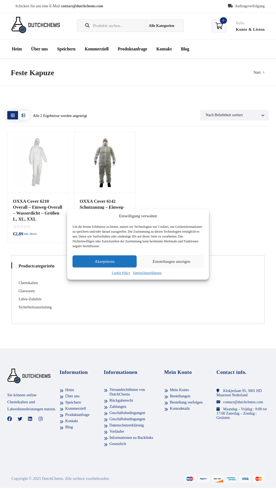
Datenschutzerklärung (147, 273)
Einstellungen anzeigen (171, 261)
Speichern (66, 49)
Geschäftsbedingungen (127, 414)
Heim (17, 49)
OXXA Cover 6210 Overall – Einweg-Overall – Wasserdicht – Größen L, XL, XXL (37, 209)
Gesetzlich (117, 445)
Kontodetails (180, 410)
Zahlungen (117, 408)
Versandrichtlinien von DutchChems (127, 393)
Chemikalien (28, 284)
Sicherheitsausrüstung (35, 309)
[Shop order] (234, 115)
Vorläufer (116, 433)
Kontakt (164, 49)
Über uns (39, 49)
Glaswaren (27, 292)
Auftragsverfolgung (246, 6)
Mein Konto (179, 391)
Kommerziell (97, 49)
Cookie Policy (121, 273)
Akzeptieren (104, 261)
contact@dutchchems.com (82, 6)
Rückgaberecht (121, 402)
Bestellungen (180, 397)
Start (257, 72)
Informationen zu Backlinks (131, 439)
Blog (185, 49)
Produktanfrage (132, 49)
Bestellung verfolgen (186, 403)
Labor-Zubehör (30, 300)
